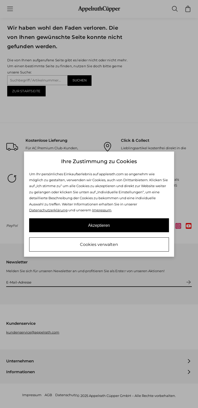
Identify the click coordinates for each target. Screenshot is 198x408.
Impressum (101, 210)
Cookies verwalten (99, 244)
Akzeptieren (99, 225)
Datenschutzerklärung (48, 210)
